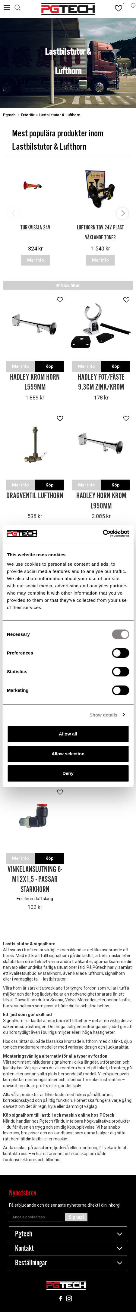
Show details (104, 714)
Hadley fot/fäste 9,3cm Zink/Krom (101, 382)
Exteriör (28, 115)
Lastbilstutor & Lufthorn (59, 115)
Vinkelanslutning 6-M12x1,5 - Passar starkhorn (35, 880)
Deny (68, 773)
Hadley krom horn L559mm (35, 382)
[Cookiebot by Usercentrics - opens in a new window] (102, 533)
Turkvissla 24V (35, 228)
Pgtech (9, 115)
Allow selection (68, 753)
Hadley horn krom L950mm (101, 501)
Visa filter (68, 285)
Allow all (68, 733)
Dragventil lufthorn (34, 496)
